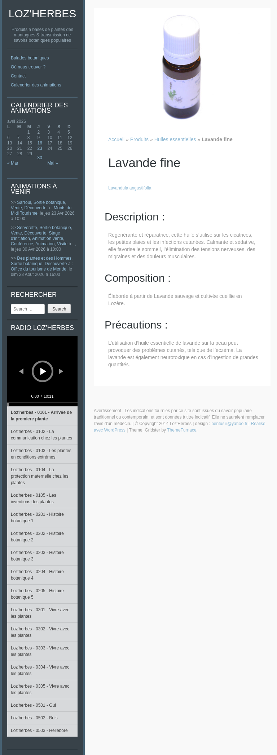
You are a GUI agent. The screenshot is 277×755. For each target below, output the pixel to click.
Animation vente (47, 238)
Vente (16, 207)
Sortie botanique (49, 202)
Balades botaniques (30, 58)
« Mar (12, 163)
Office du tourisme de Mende (38, 269)
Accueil (116, 139)
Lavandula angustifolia (129, 188)
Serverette (27, 227)
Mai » (52, 163)
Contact (18, 76)
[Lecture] (43, 371)
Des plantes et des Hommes (44, 258)
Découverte (35, 207)
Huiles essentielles (175, 139)
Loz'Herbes (42, 13)
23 (40, 148)
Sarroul (24, 202)
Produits (139, 139)
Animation (44, 243)
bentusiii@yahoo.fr (229, 423)
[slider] (42, 404)
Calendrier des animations (36, 85)
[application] (42, 371)
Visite (62, 243)
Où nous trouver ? (28, 67)
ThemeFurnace (181, 430)
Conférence (22, 243)
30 (40, 157)
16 (40, 143)
